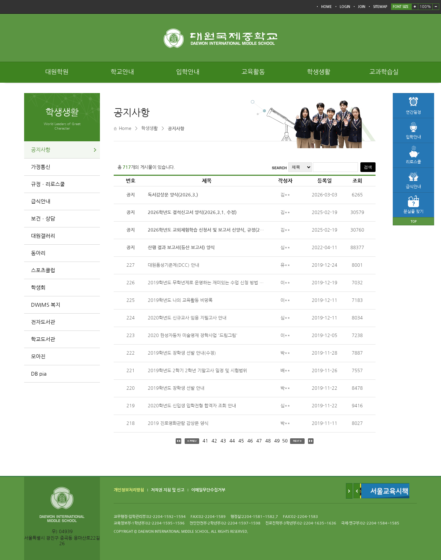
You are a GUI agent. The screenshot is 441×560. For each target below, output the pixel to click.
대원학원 (57, 72)
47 (259, 441)
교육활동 (253, 72)
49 (277, 441)
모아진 (38, 356)
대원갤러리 (43, 235)
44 (232, 441)
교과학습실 (384, 72)
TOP (414, 221)
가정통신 (40, 167)
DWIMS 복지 (45, 304)
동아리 (38, 253)
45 (241, 441)
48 (268, 441)
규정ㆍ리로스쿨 (48, 184)
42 (214, 441)
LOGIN (345, 6)
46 (250, 441)
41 (205, 441)
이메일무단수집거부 (208, 490)
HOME (326, 6)
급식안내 (40, 201)
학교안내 (122, 72)
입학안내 (187, 72)
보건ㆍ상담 (43, 218)
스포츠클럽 (43, 270)
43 (223, 441)
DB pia (39, 373)
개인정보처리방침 (129, 490)
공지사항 (40, 149)
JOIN (361, 6)
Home (125, 128)
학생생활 (318, 72)
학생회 (38, 287)
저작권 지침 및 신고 (167, 490)
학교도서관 (43, 339)
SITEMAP (380, 6)
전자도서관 (43, 322)
